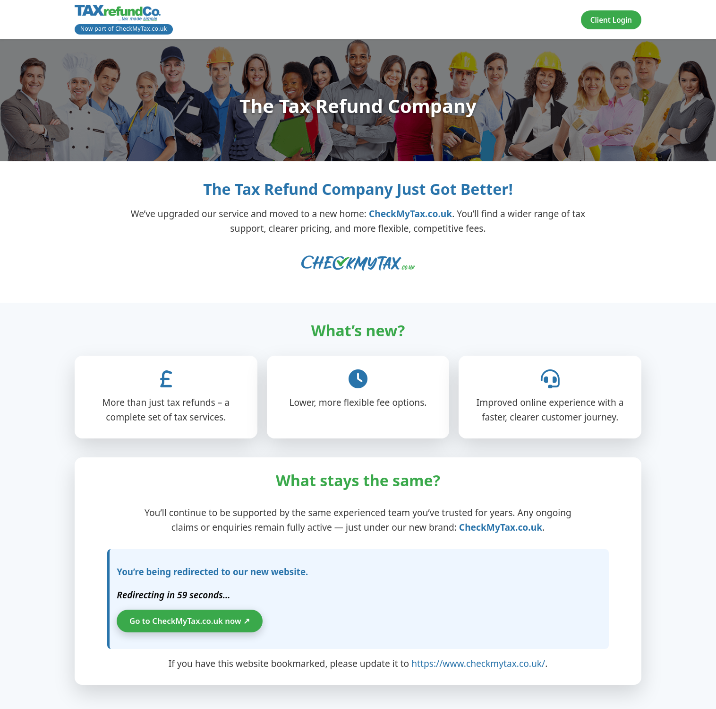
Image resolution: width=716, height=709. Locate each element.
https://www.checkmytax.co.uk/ (478, 663)
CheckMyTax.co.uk (410, 213)
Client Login (611, 20)
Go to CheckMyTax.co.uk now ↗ (190, 621)
